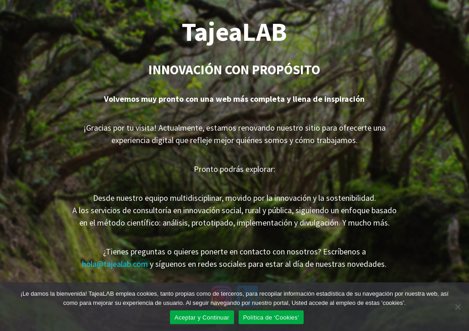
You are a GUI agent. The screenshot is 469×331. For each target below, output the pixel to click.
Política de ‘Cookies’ (271, 317)
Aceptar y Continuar (202, 317)
